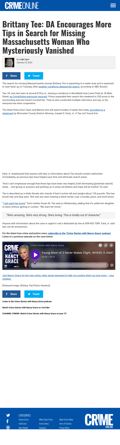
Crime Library (44, 423)
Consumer (42, 427)
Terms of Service (65, 423)
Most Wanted (23, 427)
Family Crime (23, 419)
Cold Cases (23, 423)
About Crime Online (66, 419)
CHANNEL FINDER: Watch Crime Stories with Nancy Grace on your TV (34, 313)
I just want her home (14, 203)
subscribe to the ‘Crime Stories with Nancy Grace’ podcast (79, 233)
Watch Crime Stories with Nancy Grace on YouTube (26, 307)
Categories (25, 415)
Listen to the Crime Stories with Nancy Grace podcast (27, 301)
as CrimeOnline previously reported (28, 96)
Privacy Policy (64, 427)
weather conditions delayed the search (59, 86)
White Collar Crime (46, 419)
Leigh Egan (24, 59)
